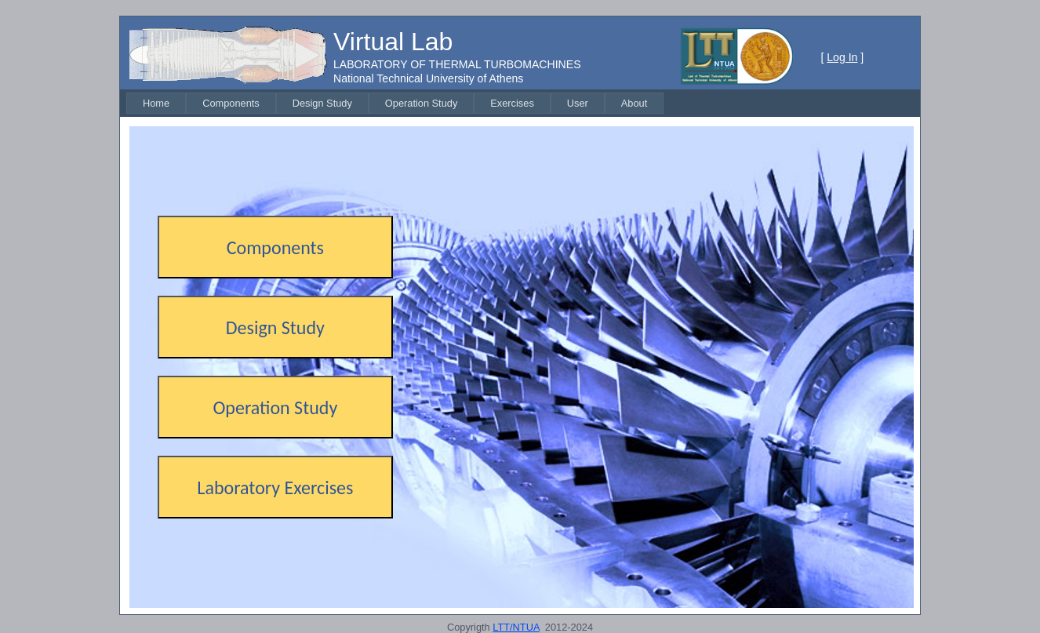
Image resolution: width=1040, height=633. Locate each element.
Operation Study (421, 103)
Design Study (322, 103)
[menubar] (395, 103)
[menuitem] (156, 103)
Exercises (511, 103)
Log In (842, 57)
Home (156, 103)
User (577, 103)
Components (231, 103)
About (634, 103)
